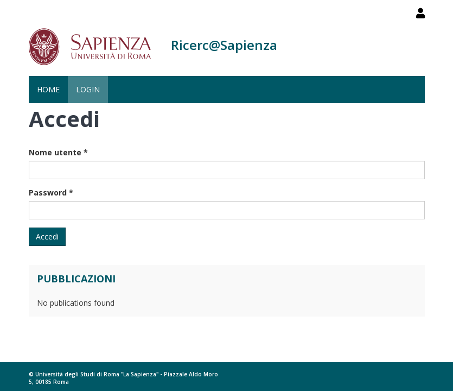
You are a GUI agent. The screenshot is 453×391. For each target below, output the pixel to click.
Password (51, 192)
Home (48, 89)
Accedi (47, 236)
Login (88, 89)
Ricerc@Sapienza (224, 45)
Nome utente (58, 152)
